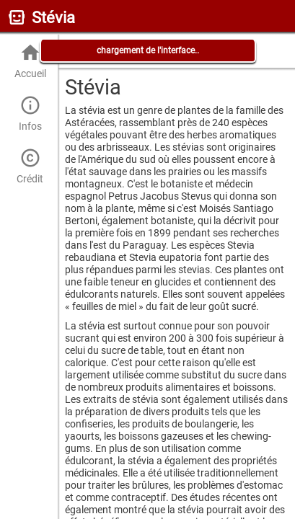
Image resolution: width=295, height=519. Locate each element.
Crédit (30, 166)
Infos (30, 113)
